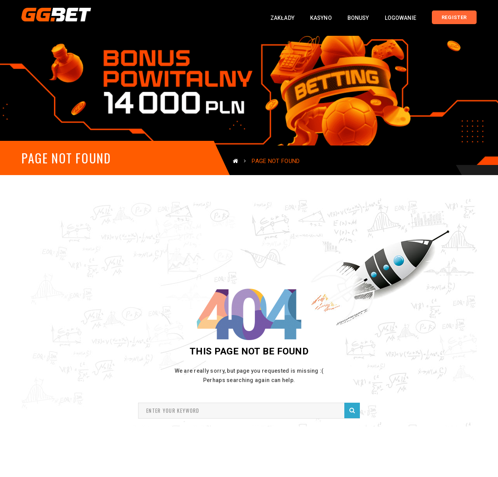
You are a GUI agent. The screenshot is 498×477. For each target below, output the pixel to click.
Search (352, 410)
